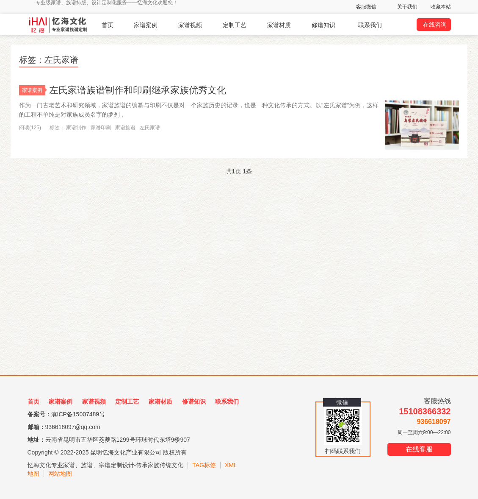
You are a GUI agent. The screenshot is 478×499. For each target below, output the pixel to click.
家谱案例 (145, 25)
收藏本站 (441, 7)
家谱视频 (190, 25)
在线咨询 (435, 24)
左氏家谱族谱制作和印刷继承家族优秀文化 (137, 90)
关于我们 (407, 7)
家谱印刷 (101, 128)
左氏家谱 (150, 128)
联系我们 (370, 25)
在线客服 (419, 449)
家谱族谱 (125, 128)
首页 (107, 25)
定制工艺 (234, 25)
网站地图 (60, 473)
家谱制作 (76, 128)
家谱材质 (279, 25)
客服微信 (366, 7)
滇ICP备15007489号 (78, 414)
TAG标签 (204, 465)
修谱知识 (323, 25)
